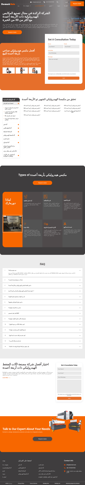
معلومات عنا (27, 5)
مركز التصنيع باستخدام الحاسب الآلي (46, 471)
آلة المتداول (41, 468)
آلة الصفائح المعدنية (40, 5)
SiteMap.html (46, 483)
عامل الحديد (41, 464)
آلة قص (20, 464)
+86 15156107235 (50, 1)
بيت (18, 5)
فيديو (51, 5)
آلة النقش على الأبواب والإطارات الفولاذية (47, 477)
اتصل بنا (66, 5)
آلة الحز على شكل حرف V (44, 474)
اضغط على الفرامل (25, 461)
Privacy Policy (21, 483)
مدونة (58, 5)
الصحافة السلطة (22, 471)
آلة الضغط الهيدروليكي (23, 474)
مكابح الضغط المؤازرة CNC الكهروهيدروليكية (11, 112)
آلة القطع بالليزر (22, 468)
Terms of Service (33, 483)
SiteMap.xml (57, 483)
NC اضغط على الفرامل (10, 116)
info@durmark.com (37, 2)
